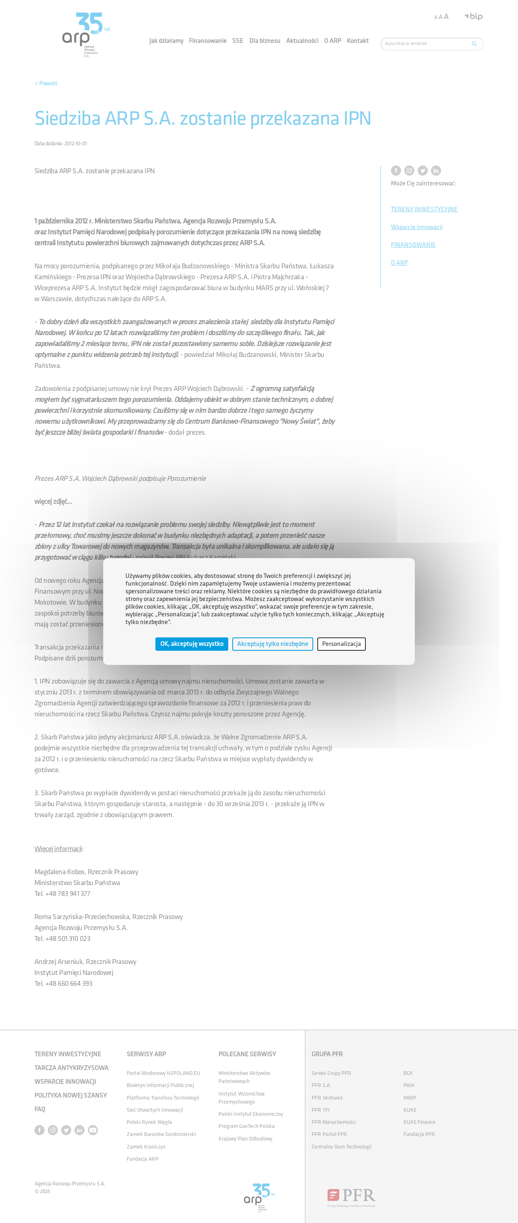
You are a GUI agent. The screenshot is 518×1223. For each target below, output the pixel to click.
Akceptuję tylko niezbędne (272, 644)
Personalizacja (341, 644)
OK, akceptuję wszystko (191, 644)
